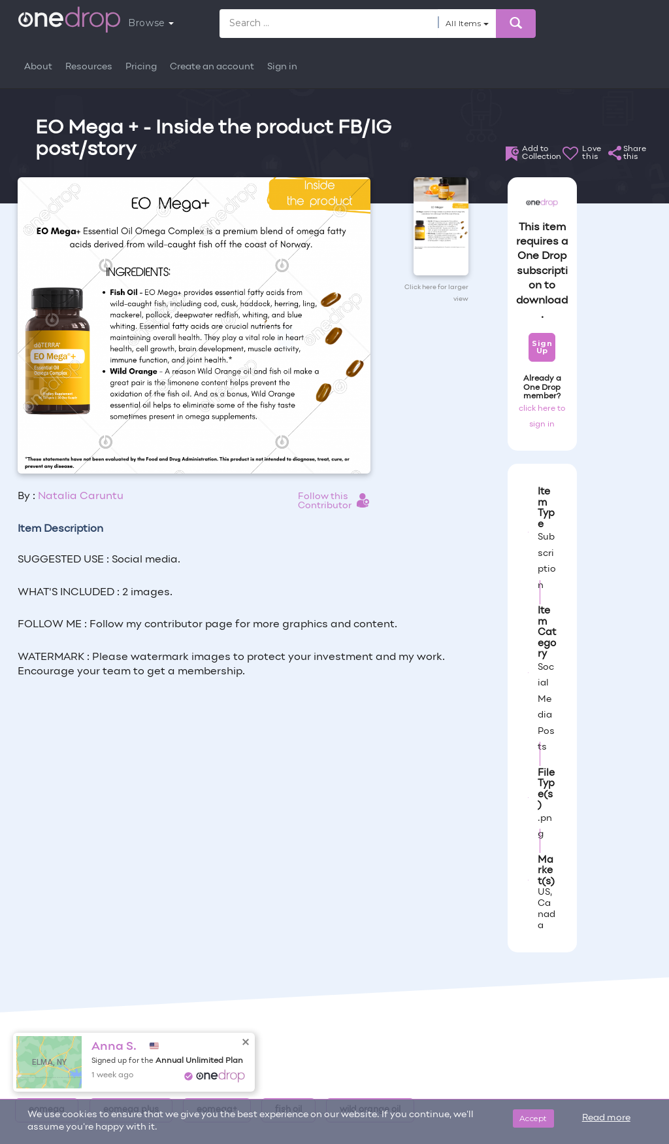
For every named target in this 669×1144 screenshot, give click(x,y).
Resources (88, 67)
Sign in (282, 67)
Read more (606, 1118)
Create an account (212, 67)
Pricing (141, 67)
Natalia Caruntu (80, 496)
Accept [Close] (533, 1118)
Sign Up (542, 347)
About (38, 67)
